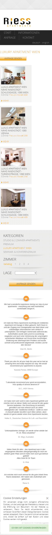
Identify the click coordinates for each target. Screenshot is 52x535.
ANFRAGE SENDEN (13, 58)
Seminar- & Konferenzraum (19, 251)
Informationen (28, 32)
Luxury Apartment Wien (17, 248)
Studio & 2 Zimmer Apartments (21, 240)
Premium (8, 244)
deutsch (36, 42)
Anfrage (10, 37)
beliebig (8, 264)
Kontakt (28, 37)
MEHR (6, 100)
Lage (7, 273)
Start (7, 32)
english (45, 42)
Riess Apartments (17, 22)
